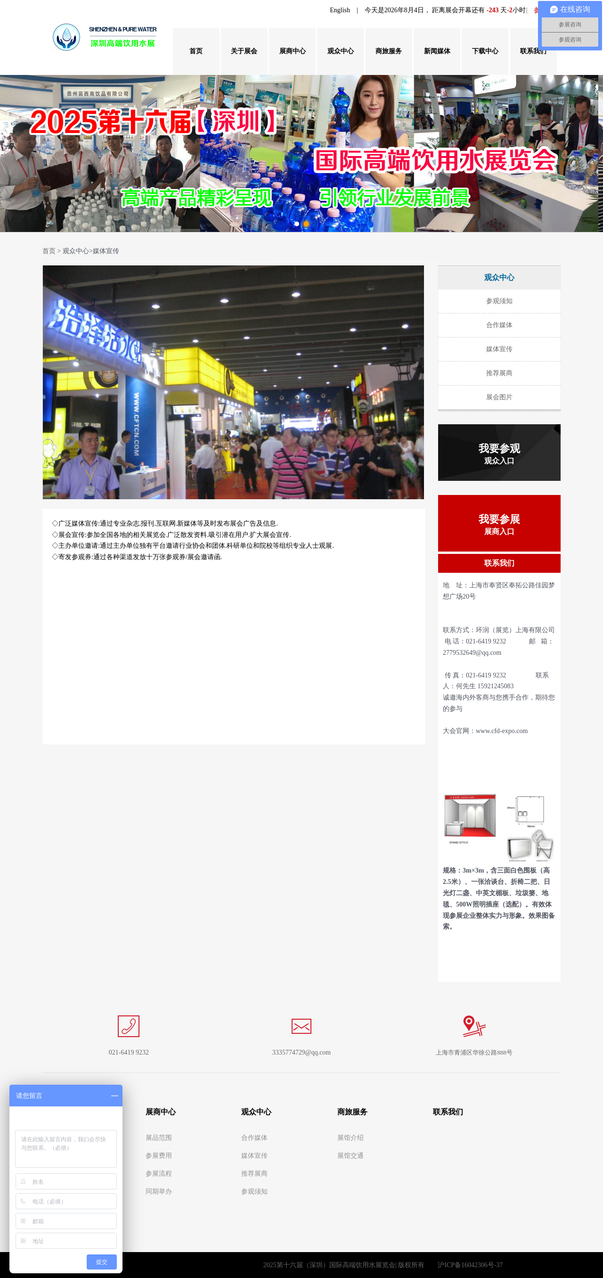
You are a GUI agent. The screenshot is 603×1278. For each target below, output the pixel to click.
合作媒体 (254, 1137)
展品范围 (159, 1137)
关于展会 (244, 51)
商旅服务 (388, 51)
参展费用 (159, 1155)
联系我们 (533, 51)
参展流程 (159, 1173)
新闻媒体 (437, 51)
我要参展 (499, 524)
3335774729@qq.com (301, 1052)
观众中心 (340, 51)
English (340, 10)
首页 (196, 51)
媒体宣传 (254, 1155)
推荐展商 (254, 1173)
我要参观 (499, 454)
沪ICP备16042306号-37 (470, 1265)
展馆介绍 (350, 1137)
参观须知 (254, 1191)
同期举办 (159, 1191)
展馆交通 (350, 1155)
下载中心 (485, 51)
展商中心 (292, 51)
